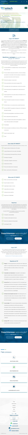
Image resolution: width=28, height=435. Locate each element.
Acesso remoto (15, 430)
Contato (14, 411)
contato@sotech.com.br (14, 390)
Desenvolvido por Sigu (23, 433)
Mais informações (10, 238)
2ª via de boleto (14, 418)
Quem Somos (14, 403)
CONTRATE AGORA (14, 30)
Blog (14, 409)
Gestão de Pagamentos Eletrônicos (16, 15)
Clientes (14, 405)
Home (2, 15)
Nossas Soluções (6, 15)
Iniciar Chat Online (14, 380)
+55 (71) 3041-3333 (14, 361)
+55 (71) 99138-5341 (14, 371)
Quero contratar (18, 238)
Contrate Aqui (14, 1)
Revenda (14, 407)
